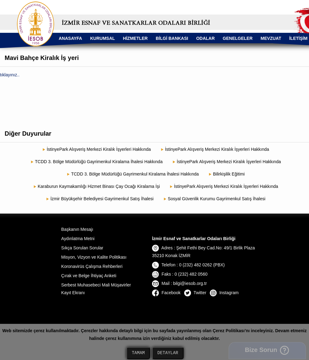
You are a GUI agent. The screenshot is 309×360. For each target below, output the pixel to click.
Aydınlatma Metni (78, 238)
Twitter (195, 292)
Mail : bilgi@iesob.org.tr (179, 283)
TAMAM (138, 353)
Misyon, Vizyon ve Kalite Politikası (93, 257)
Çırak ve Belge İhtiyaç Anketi (88, 275)
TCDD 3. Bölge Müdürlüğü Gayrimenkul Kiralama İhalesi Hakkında (99, 161)
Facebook (166, 292)
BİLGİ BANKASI (172, 38)
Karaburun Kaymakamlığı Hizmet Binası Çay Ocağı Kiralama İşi (99, 186)
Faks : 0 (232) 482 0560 (180, 274)
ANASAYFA (70, 38)
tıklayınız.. (9, 74)
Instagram (224, 292)
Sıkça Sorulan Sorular (82, 247)
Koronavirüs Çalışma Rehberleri (91, 266)
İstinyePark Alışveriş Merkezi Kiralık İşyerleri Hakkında (99, 149)
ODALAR (205, 38)
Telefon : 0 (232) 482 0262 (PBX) (188, 264)
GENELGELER (237, 38)
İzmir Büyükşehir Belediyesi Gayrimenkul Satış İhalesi (102, 198)
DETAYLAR (167, 353)
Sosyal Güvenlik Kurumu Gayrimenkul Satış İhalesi (216, 198)
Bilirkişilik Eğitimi (229, 174)
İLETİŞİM (298, 38)
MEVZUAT (270, 38)
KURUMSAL (102, 38)
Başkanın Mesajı (77, 229)
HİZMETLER (135, 38)
